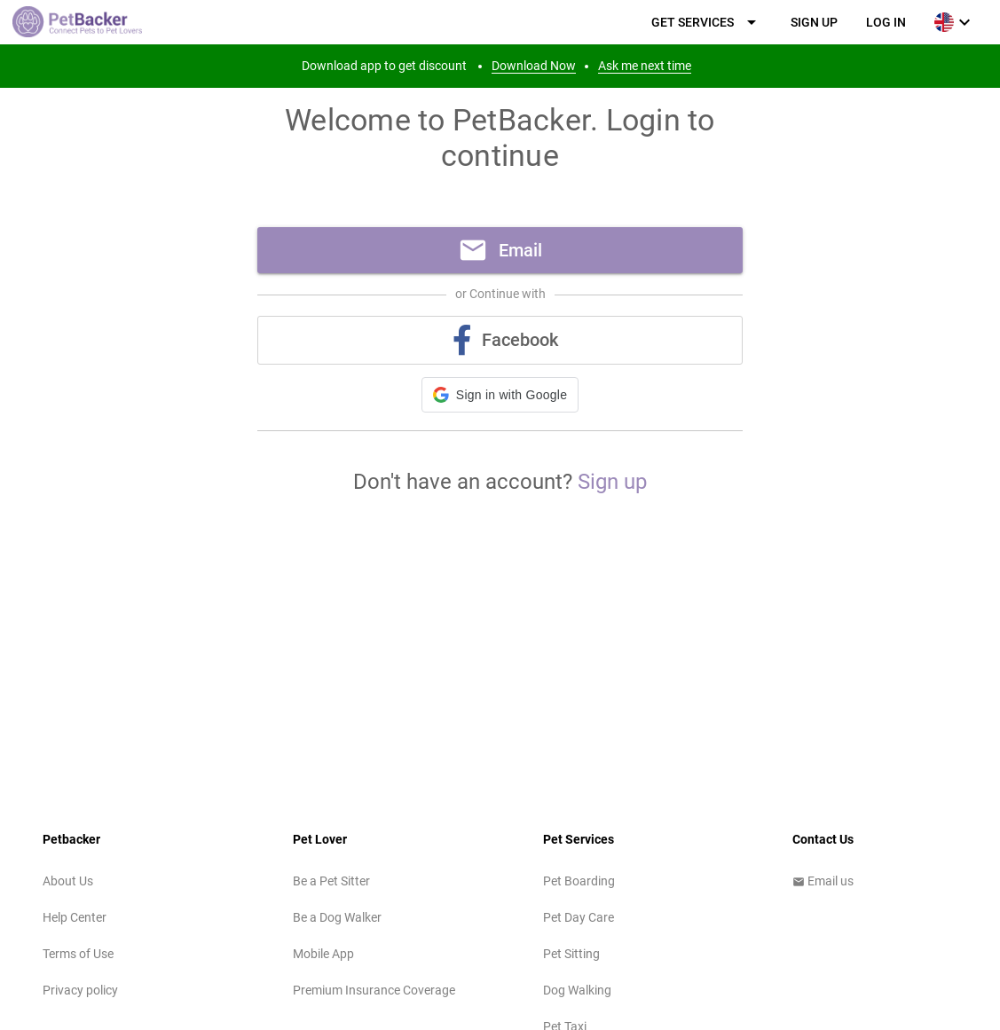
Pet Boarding (579, 881)
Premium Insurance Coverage (374, 990)
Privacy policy (80, 990)
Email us (823, 881)
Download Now (534, 66)
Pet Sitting (571, 954)
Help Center (74, 917)
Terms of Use (78, 954)
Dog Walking (577, 990)
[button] (500, 395)
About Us (68, 881)
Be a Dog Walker (337, 917)
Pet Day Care (578, 917)
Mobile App (323, 954)
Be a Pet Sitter (331, 881)
